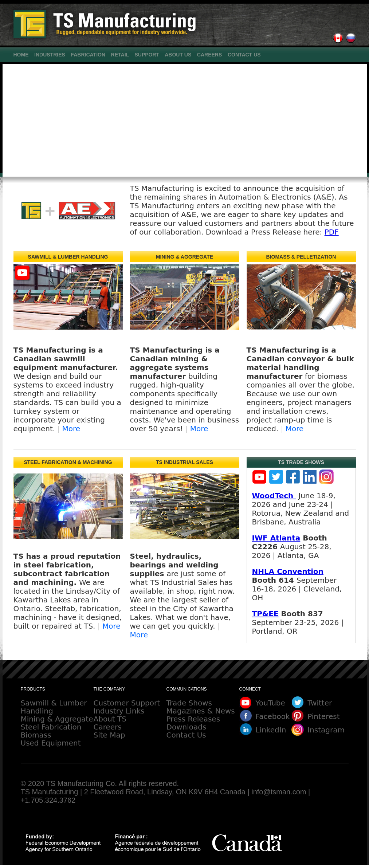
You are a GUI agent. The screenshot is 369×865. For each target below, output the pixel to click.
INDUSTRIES (49, 55)
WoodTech (274, 495)
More (71, 428)
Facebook (273, 716)
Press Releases (193, 719)
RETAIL (120, 55)
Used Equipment (51, 743)
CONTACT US (244, 55)
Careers (108, 727)
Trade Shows (189, 703)
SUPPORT (146, 55)
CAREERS (209, 55)
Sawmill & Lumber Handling (54, 707)
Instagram (326, 730)
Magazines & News (200, 711)
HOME (21, 55)
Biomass (36, 735)
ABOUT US (178, 55)
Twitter (319, 703)
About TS (110, 719)
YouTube (270, 703)
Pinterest (323, 716)
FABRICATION (88, 55)
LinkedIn (271, 730)
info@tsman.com (278, 792)
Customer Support (127, 703)
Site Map (109, 735)
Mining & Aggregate (57, 719)
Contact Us (186, 735)
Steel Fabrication (51, 727)
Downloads (186, 727)
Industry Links (119, 711)
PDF (332, 232)
